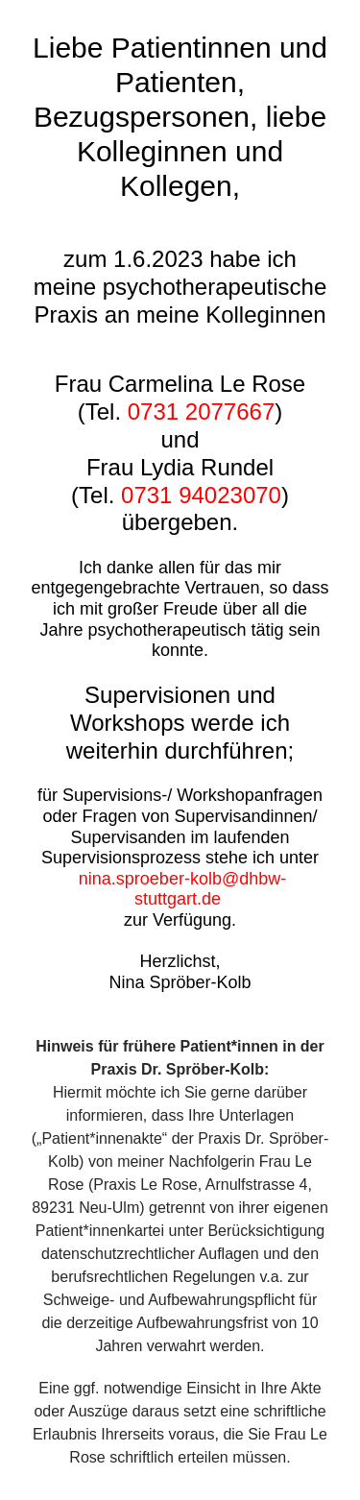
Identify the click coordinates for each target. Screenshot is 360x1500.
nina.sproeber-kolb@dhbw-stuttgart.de (182, 889)
